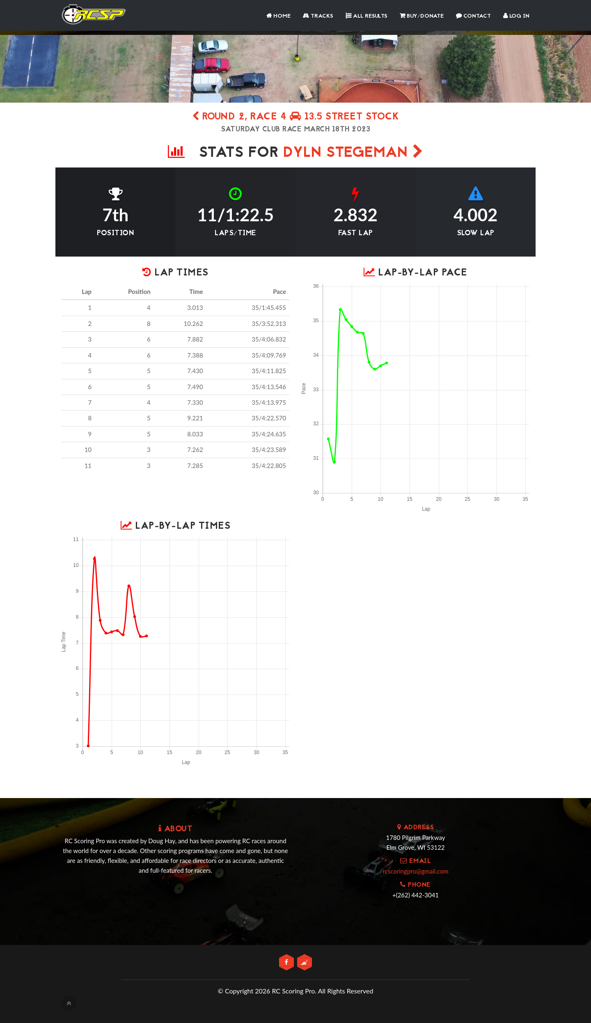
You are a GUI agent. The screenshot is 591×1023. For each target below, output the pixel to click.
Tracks (318, 16)
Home (278, 16)
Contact (473, 16)
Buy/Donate (422, 16)
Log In (516, 16)
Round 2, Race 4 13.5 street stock (295, 117)
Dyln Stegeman (353, 153)
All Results (366, 16)
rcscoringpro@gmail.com (415, 871)
